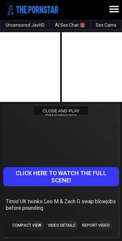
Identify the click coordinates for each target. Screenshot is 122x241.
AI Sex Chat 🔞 (70, 25)
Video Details (61, 225)
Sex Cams (106, 25)
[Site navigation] (114, 9)
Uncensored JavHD (25, 25)
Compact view (26, 225)
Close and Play (61, 110)
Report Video (96, 225)
